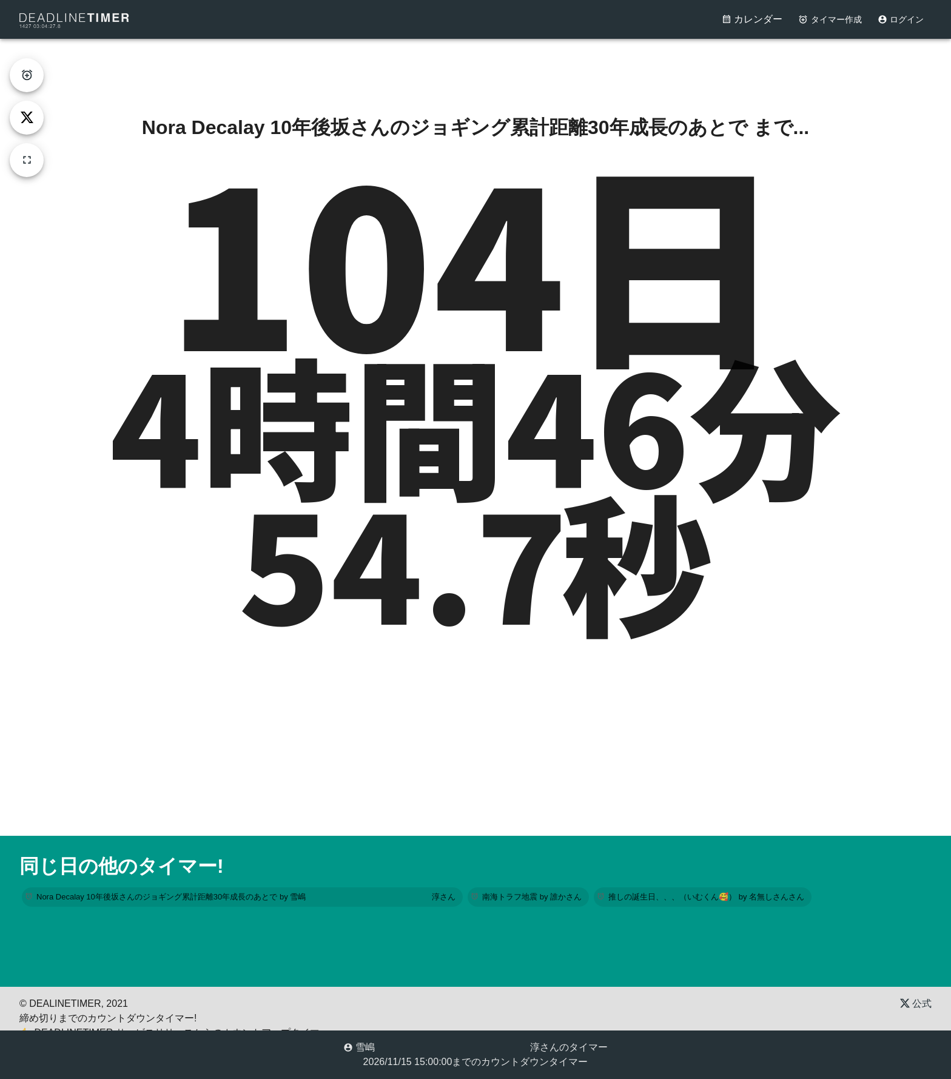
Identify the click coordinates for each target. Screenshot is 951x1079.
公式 (916, 1003)
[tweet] (27, 118)
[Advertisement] (475, 66)
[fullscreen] (27, 160)
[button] (242, 897)
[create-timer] (27, 75)
